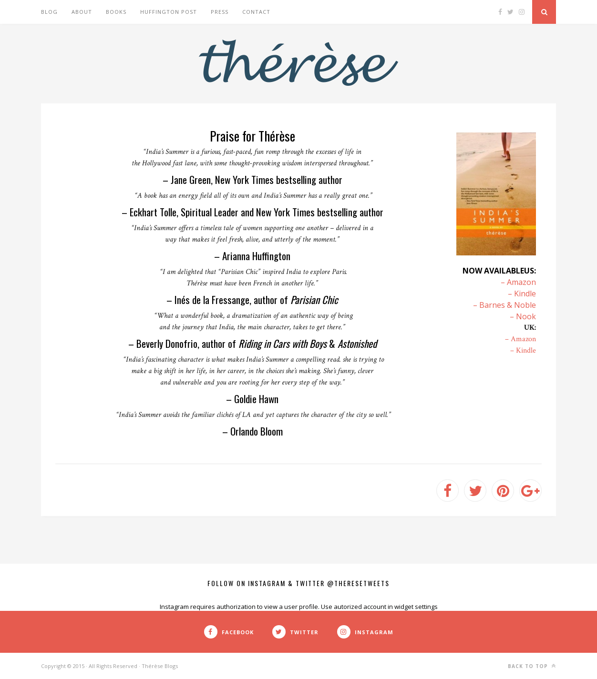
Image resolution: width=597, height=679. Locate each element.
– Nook (523, 316)
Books (116, 11)
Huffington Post (168, 11)
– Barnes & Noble (504, 305)
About (82, 11)
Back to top (532, 665)
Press (219, 11)
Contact (256, 11)
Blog (49, 11)
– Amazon (518, 282)
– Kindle (522, 293)
